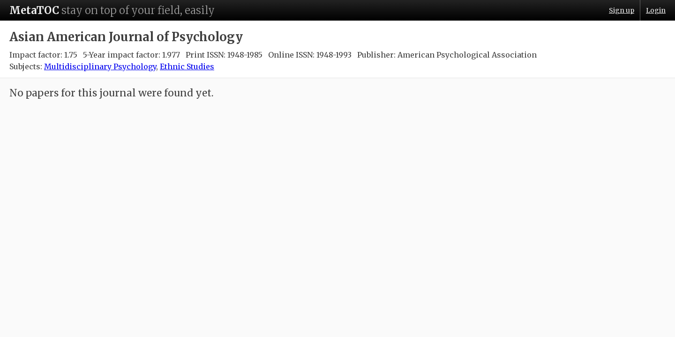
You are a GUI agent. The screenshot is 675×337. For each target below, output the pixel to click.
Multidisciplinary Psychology (100, 66)
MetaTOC (34, 10)
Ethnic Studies (187, 66)
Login (656, 10)
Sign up (621, 10)
